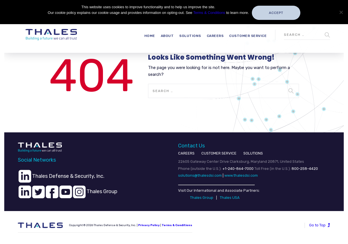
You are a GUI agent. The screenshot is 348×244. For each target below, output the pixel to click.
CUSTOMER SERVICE (219, 153)
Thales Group (201, 197)
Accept (276, 13)
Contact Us (191, 146)
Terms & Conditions (209, 13)
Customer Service (248, 36)
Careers (215, 36)
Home (149, 36)
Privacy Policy (149, 225)
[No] (341, 12)
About (167, 36)
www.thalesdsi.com (241, 175)
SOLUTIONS (253, 153)
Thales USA (230, 197)
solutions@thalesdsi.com (200, 175)
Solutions (190, 36)
